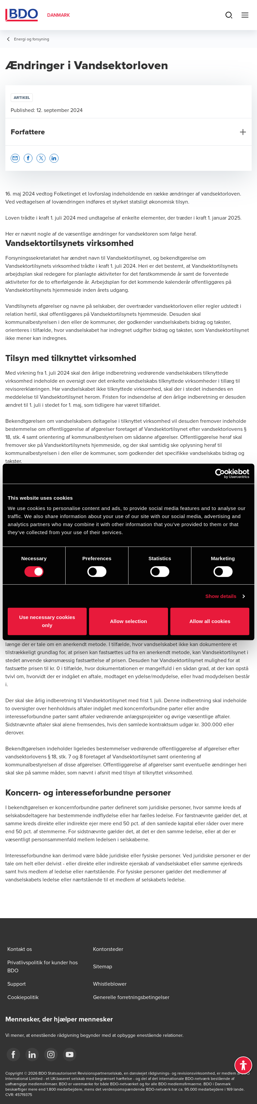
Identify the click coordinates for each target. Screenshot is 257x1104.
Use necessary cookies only (47, 621)
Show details (221, 596)
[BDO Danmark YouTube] (70, 1055)
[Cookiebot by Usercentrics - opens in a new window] (220, 474)
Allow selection (128, 621)
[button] (15, 158)
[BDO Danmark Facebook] (13, 1055)
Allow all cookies (210, 621)
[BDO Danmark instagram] (51, 1055)
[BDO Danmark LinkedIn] (32, 1055)
